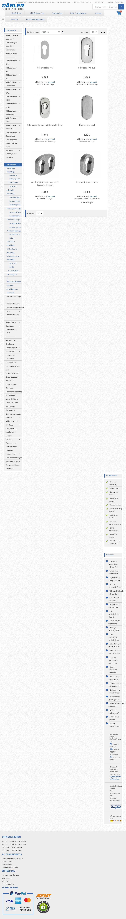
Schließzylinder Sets (37, 13)
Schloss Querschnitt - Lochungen (113, 660)
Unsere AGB (7, 864)
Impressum (6, 878)
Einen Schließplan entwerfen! (113, 670)
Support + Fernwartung (113, 483)
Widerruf (5, 881)
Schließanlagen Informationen (115, 645)
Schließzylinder (16, 13)
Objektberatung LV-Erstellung (114, 542)
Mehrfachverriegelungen (35, 19)
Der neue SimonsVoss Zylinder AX (113, 564)
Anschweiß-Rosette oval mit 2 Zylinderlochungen (45, 183)
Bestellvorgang (8, 884)
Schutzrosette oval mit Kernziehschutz (45, 125)
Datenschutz (7, 861)
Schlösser (98, 13)
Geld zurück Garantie (113, 516)
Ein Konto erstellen (115, 2)
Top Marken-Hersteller (113, 493)
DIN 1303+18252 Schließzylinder (114, 637)
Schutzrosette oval (87, 67)
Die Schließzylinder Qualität (114, 614)
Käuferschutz (114, 488)
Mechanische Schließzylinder (114, 698)
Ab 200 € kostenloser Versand (115, 523)
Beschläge (14, 19)
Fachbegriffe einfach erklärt (114, 678)
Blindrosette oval (87, 125)
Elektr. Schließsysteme (78, 13)
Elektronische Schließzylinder (114, 691)
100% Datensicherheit (113, 529)
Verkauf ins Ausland (113, 536)
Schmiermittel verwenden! (114, 622)
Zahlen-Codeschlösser (114, 725)
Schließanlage (57, 13)
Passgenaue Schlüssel (114, 718)
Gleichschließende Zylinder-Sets (116, 592)
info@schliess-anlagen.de (115, 777)
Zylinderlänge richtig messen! (114, 579)
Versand (52, 82)
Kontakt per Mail (115, 505)
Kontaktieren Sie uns (83, 2)
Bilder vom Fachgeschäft (113, 572)
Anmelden (99, 2)
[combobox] (108, 6)
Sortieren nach (34, 32)
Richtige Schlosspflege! (114, 629)
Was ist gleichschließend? (115, 585)
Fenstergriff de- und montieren (115, 684)
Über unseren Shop (10, 867)
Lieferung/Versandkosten (12, 858)
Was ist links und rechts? (114, 599)
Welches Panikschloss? (114, 711)
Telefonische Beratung (113, 500)
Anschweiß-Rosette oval (88, 182)
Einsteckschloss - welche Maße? (115, 652)
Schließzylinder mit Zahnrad (115, 605)
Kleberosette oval (45, 67)
